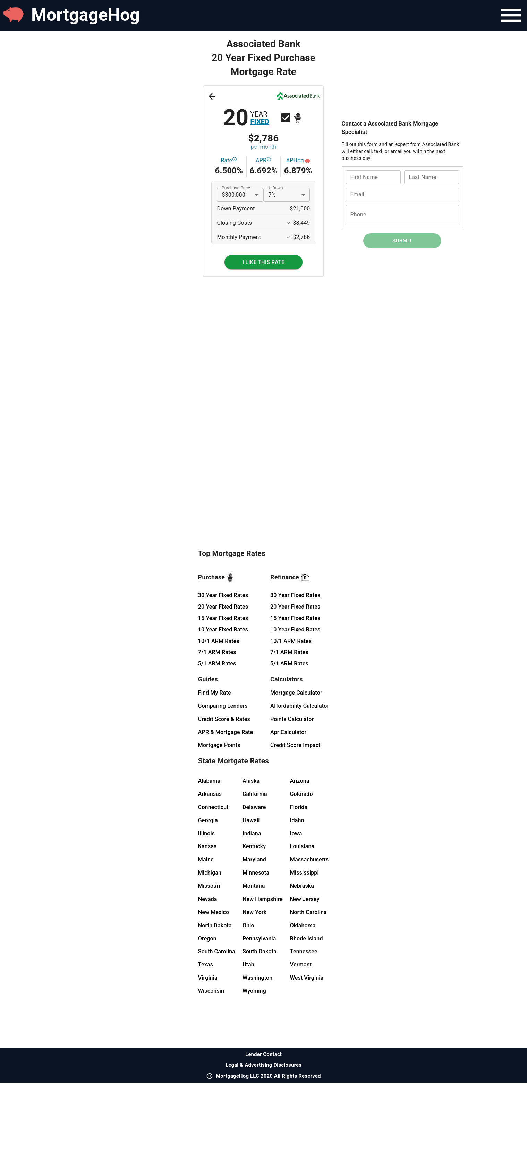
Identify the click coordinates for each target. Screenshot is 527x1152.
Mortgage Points (219, 745)
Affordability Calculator (299, 706)
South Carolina (216, 951)
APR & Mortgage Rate (225, 732)
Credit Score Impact (295, 745)
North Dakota (215, 925)
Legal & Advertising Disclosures (263, 1065)
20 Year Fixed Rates (223, 606)
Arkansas (210, 794)
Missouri (209, 886)
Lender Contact (263, 1054)
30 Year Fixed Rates (223, 595)
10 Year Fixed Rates (223, 629)
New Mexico (213, 912)
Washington (257, 977)
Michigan (209, 872)
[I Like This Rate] (263, 262)
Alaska (251, 780)
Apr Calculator (288, 732)
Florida (298, 807)
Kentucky (254, 846)
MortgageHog (85, 15)
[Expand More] (288, 222)
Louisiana (302, 846)
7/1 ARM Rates (217, 652)
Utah (248, 964)
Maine (206, 859)
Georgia (208, 820)
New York (254, 912)
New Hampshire (263, 899)
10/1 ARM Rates (218, 641)
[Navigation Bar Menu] (511, 15)
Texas (205, 964)
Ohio (248, 925)
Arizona (299, 780)
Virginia (208, 977)
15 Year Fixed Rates (223, 618)
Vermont (301, 964)
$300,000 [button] (233, 194)
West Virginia (307, 977)
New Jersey (305, 899)
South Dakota (260, 951)
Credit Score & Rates (224, 719)
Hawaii (251, 820)
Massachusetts (309, 859)
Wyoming (254, 991)
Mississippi (304, 872)
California (255, 794)
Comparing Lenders (223, 706)
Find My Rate (214, 692)
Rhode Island (306, 938)
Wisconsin (211, 991)
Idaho (297, 820)
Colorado (301, 794)
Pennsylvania (259, 938)
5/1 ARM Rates (217, 663)
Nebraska (302, 886)
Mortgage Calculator (296, 692)
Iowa (296, 833)
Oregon (207, 938)
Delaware (254, 807)
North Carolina (308, 912)
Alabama (209, 780)
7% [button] (271, 194)
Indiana (252, 833)
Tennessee (303, 951)
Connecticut (213, 807)
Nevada (207, 899)
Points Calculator (292, 719)
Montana (254, 886)
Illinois (206, 833)
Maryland (254, 859)
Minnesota (256, 872)
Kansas (207, 846)
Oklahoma (303, 925)
